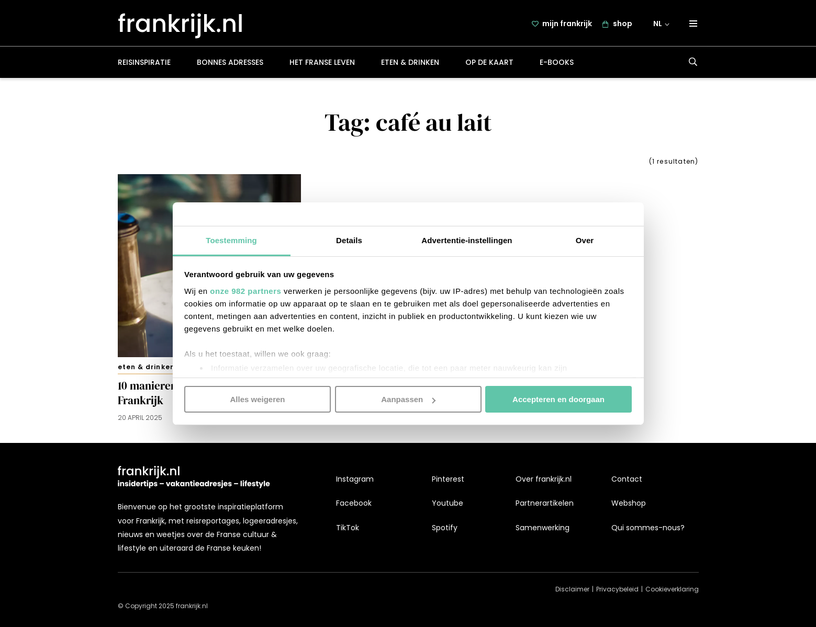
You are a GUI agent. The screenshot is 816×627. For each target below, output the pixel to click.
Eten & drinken (410, 65)
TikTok (347, 527)
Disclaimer (572, 589)
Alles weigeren (257, 399)
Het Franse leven (322, 65)
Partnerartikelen (545, 503)
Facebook (354, 503)
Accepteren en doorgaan (558, 399)
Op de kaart (489, 65)
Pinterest (448, 479)
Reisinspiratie (144, 65)
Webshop (628, 503)
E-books (557, 65)
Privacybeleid (617, 589)
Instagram (355, 479)
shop (622, 24)
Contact (626, 479)
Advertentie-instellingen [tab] (466, 239)
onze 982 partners (245, 290)
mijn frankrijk (567, 24)
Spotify (444, 527)
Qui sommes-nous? (648, 527)
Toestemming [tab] (231, 239)
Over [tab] (585, 239)
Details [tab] (349, 239)
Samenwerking (542, 527)
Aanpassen (408, 399)
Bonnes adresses (230, 65)
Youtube (447, 503)
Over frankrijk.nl (544, 479)
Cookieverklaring (672, 589)
